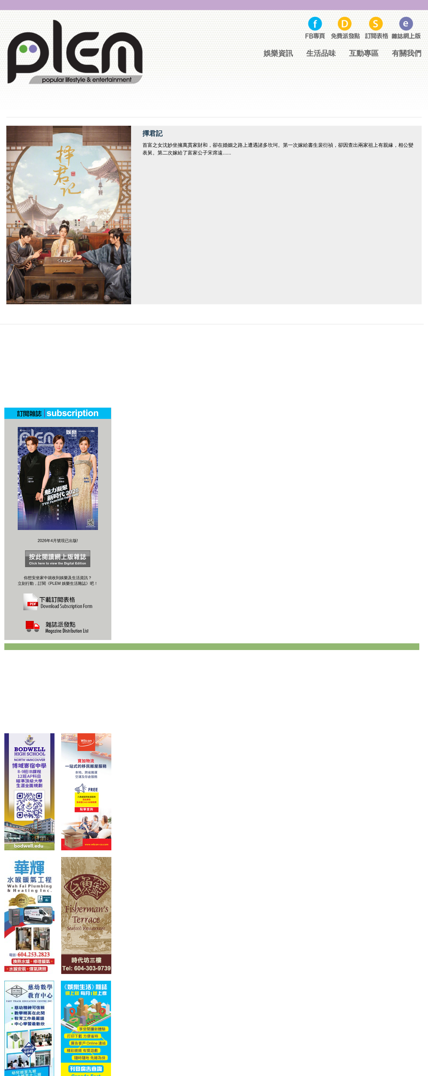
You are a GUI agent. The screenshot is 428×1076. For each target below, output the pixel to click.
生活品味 (321, 53)
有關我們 (406, 53)
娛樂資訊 (278, 53)
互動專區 (364, 53)
